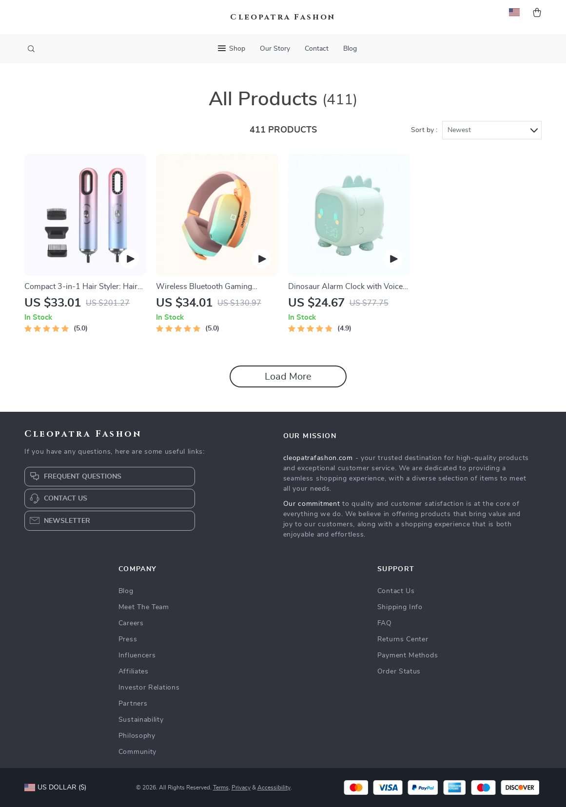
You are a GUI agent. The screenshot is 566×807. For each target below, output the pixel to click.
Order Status (399, 671)
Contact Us (396, 591)
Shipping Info (400, 607)
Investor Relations (149, 687)
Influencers (137, 655)
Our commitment (311, 503)
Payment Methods (407, 655)
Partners (133, 703)
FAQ (384, 623)
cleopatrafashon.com (318, 458)
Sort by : (424, 130)
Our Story (275, 48)
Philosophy (137, 735)
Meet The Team (143, 607)
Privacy (241, 787)
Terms (221, 787)
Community (137, 752)
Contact (317, 48)
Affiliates (133, 671)
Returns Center (403, 639)
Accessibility (274, 787)
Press (127, 639)
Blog (350, 48)
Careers (131, 623)
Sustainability (141, 719)
